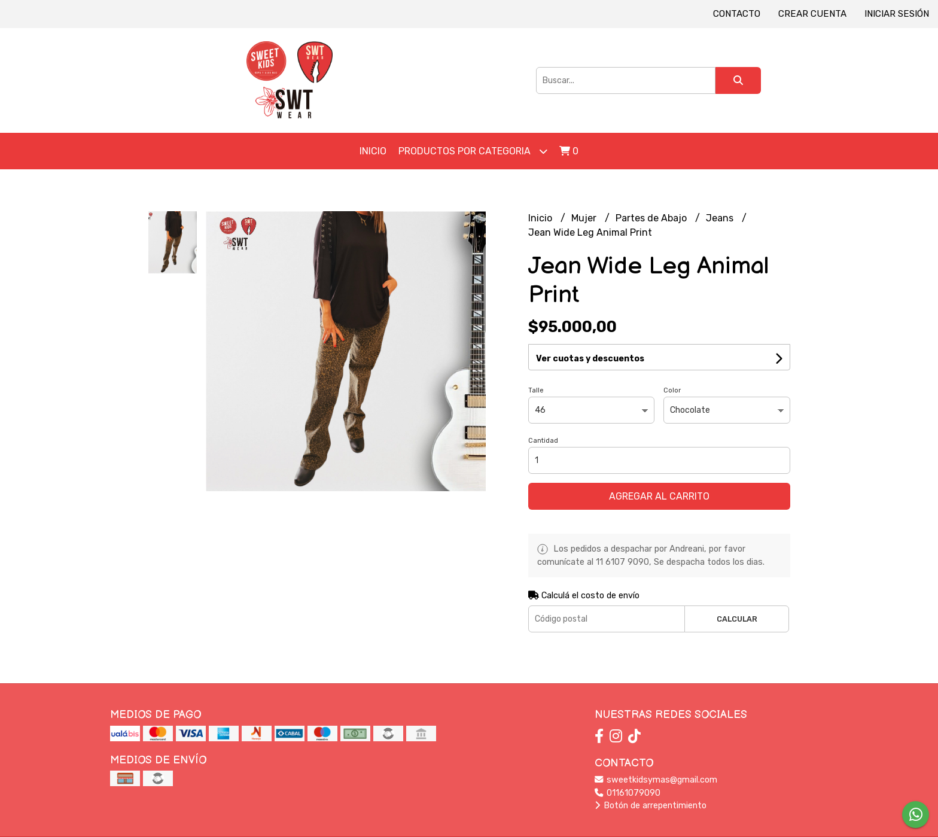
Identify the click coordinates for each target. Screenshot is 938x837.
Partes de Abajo (652, 218)
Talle (536, 390)
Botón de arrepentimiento (650, 806)
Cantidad (543, 441)
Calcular (737, 618)
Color (672, 390)
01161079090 (627, 793)
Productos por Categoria (472, 151)
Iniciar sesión (896, 13)
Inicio (373, 151)
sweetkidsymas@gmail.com (656, 780)
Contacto (736, 13)
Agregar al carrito (659, 496)
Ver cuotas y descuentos (590, 359)
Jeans (721, 218)
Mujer (585, 218)
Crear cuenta (812, 13)
